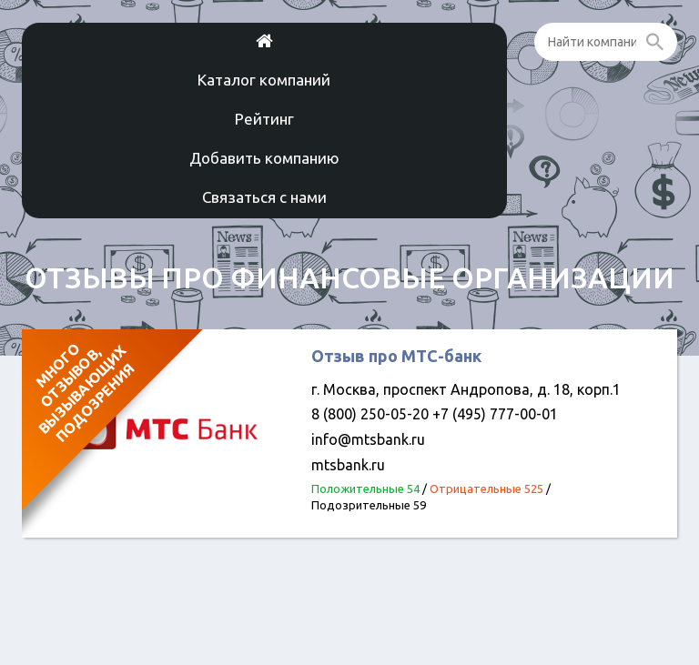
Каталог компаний (264, 79)
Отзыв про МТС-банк (396, 356)
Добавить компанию (264, 157)
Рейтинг (264, 118)
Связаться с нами (264, 197)
